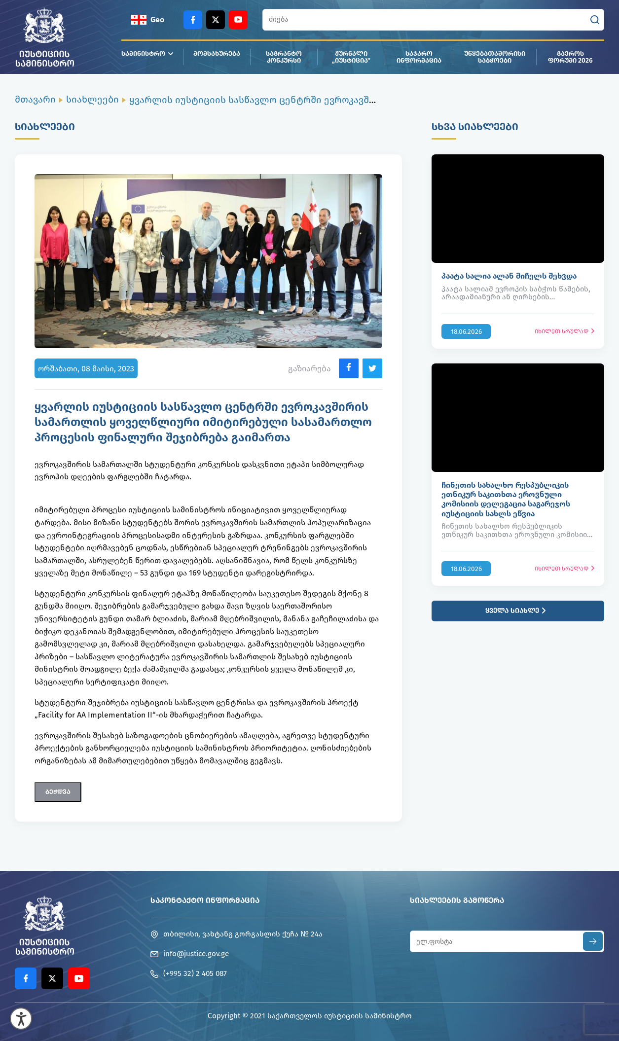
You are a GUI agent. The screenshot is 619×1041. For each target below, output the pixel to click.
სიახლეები (92, 99)
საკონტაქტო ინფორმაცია (204, 900)
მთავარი (35, 99)
